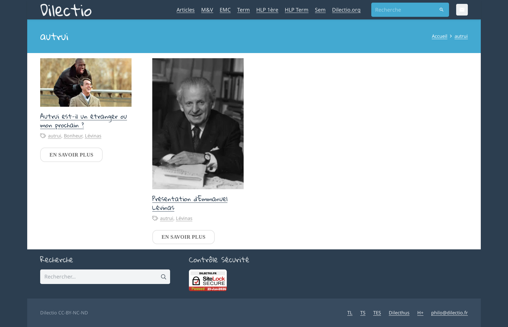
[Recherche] (410, 10)
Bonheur (73, 136)
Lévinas (93, 136)
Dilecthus (399, 313)
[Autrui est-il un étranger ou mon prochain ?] (86, 82)
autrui (54, 136)
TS (362, 313)
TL (349, 313)
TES (377, 313)
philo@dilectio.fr (449, 313)
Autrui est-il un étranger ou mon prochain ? (83, 120)
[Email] (462, 10)
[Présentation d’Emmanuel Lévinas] (198, 123)
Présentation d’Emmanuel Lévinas (189, 202)
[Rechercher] (441, 10)
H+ (420, 313)
